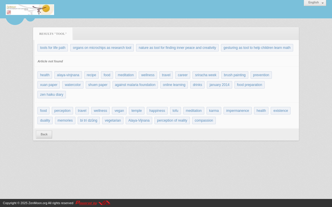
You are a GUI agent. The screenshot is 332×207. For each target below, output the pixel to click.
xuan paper (48, 85)
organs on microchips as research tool (102, 48)
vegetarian (113, 120)
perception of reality (172, 120)
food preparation (249, 85)
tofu (175, 111)
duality (45, 120)
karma (214, 111)
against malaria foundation (135, 85)
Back (44, 134)
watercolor (73, 85)
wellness (147, 75)
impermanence (237, 111)
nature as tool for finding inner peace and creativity (177, 48)
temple (136, 111)
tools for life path (52, 48)
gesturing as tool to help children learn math (257, 48)
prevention (261, 75)
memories (65, 120)
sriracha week (205, 75)
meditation (126, 75)
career (183, 75)
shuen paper (98, 85)
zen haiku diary (51, 95)
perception (62, 111)
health (44, 75)
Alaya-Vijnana (139, 120)
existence (280, 111)
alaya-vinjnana (68, 75)
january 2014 (219, 85)
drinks (197, 85)
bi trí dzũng (88, 120)
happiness (157, 111)
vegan (119, 111)
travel (166, 75)
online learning (174, 85)
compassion (204, 120)
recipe (91, 75)
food (107, 75)
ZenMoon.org (37, 203)
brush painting (234, 75)
